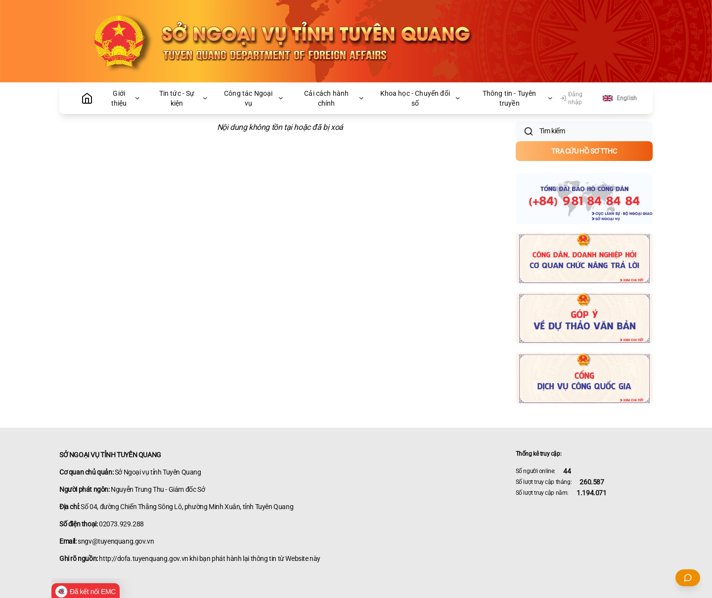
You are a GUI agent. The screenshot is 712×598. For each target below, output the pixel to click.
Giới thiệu (126, 98)
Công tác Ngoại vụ (254, 98)
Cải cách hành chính (334, 98)
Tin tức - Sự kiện (184, 98)
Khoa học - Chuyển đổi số (420, 98)
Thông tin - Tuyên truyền (518, 98)
